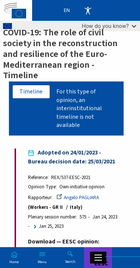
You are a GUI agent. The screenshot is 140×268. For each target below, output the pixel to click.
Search (70, 261)
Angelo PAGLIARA (77, 197)
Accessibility (87, 10)
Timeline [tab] (31, 91)
